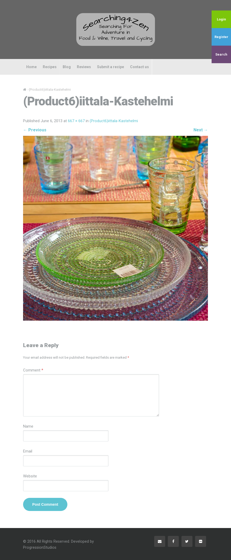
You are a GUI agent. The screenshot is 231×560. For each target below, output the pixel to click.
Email (27, 451)
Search (221, 54)
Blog (67, 67)
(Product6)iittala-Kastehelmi (114, 121)
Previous (34, 129)
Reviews (84, 67)
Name (28, 426)
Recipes (50, 67)
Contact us (139, 67)
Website (30, 476)
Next (201, 129)
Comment (33, 370)
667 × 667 (76, 121)
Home (31, 67)
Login (221, 19)
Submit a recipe (110, 67)
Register (221, 37)
